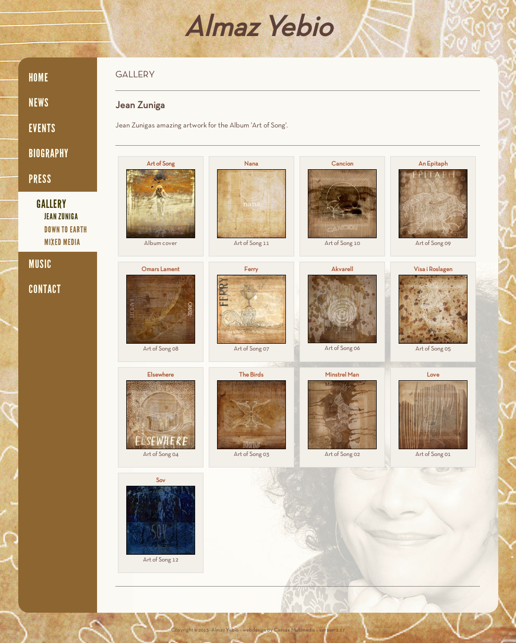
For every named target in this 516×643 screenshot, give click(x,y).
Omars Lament (160, 269)
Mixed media (62, 242)
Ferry (251, 269)
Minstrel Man (342, 375)
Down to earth (65, 230)
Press (40, 179)
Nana (251, 164)
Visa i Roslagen (433, 269)
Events (42, 128)
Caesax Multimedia (294, 630)
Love (433, 375)
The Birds (251, 375)
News (39, 103)
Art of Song (161, 164)
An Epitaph (433, 164)
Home (39, 78)
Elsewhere (160, 375)
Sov (160, 480)
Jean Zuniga (61, 216)
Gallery (52, 204)
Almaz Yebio (258, 29)
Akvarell (342, 269)
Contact (45, 289)
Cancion (342, 164)
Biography (49, 153)
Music (40, 264)
